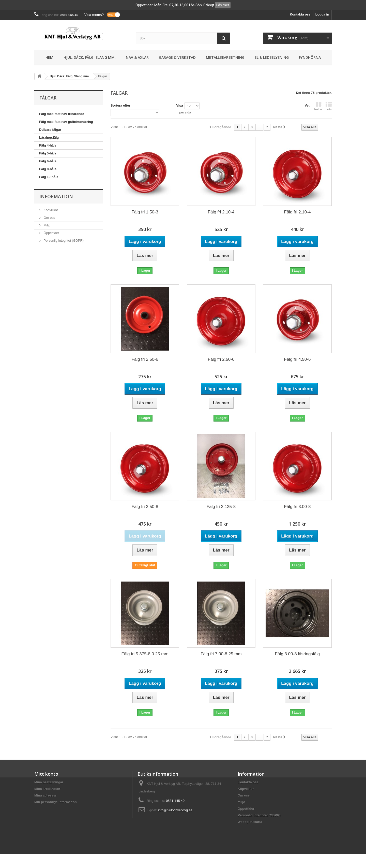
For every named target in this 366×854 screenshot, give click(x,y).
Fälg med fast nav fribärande (61, 114)
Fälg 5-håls (47, 153)
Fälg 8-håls (47, 169)
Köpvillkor (50, 210)
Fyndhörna (310, 57)
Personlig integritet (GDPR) (63, 240)
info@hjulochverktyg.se (175, 810)
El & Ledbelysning (272, 57)
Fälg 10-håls (48, 177)
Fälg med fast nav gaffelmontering (66, 122)
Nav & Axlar (137, 57)
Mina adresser (45, 795)
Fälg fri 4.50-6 (297, 359)
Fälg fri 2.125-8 (221, 506)
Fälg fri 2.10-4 (221, 212)
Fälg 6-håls (47, 161)
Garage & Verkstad (177, 57)
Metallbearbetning (225, 57)
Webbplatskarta (250, 822)
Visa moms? (94, 15)
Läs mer (222, 5)
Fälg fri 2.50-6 (145, 359)
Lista (329, 106)
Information (56, 196)
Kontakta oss (300, 14)
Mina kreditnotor (47, 789)
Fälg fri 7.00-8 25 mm (221, 654)
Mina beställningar (48, 782)
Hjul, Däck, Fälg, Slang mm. (90, 57)
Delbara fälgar (50, 130)
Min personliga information (55, 802)
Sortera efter (120, 105)
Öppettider (51, 233)
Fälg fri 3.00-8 (297, 506)
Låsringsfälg (49, 137)
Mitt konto (46, 774)
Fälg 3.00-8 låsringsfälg (297, 654)
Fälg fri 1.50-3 (145, 212)
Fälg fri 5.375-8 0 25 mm (144, 654)
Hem (49, 57)
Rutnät (318, 106)
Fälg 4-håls (47, 145)
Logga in (322, 14)
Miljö (46, 225)
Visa (179, 105)
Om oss (49, 218)
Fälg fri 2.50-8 (145, 506)
